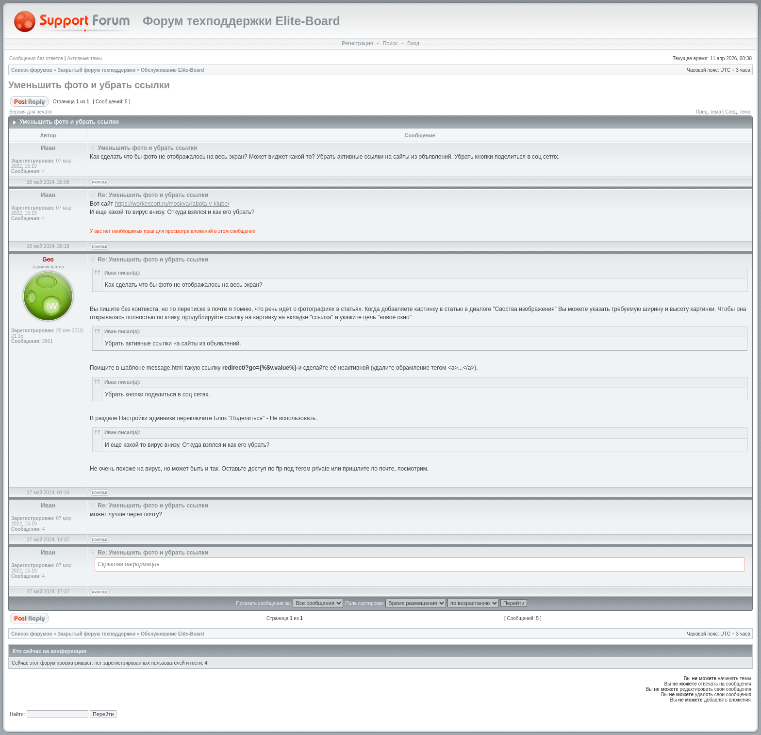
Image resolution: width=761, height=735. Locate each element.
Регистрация (357, 43)
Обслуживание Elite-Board (172, 70)
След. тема (737, 111)
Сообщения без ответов (36, 58)
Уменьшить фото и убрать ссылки (89, 85)
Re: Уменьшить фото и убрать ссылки (153, 195)
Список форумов (31, 70)
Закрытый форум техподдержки (97, 70)
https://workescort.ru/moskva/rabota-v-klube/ (172, 203)
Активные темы (84, 58)
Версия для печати (30, 111)
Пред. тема (708, 111)
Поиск (389, 43)
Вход (413, 43)
